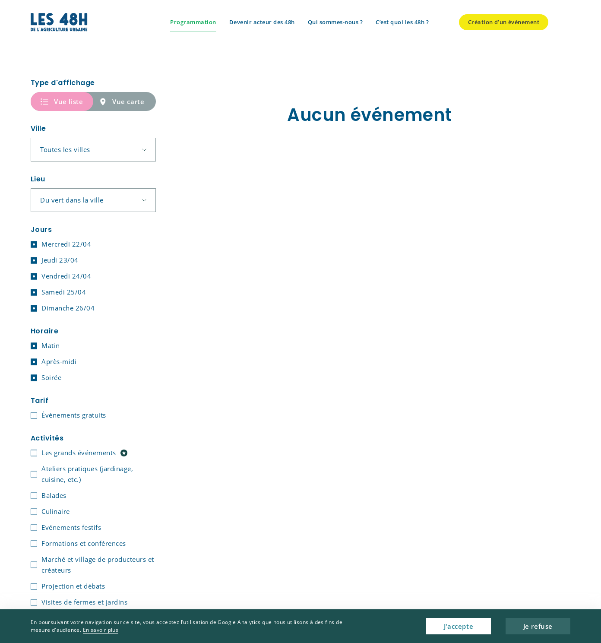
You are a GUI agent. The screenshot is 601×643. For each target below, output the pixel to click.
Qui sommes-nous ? (335, 22)
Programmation (193, 22)
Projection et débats (73, 586)
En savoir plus (101, 629)
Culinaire (55, 511)
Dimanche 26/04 (68, 308)
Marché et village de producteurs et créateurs (97, 564)
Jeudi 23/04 (60, 260)
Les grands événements (84, 452)
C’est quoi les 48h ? (402, 22)
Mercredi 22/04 (66, 244)
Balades (53, 495)
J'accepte (458, 626)
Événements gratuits (73, 415)
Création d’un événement (503, 22)
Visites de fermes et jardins (84, 602)
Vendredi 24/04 (66, 276)
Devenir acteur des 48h (262, 22)
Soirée (51, 377)
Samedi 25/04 (63, 292)
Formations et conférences (83, 543)
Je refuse (538, 626)
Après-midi (58, 361)
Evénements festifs (71, 527)
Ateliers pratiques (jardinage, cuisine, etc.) (87, 474)
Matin (50, 345)
